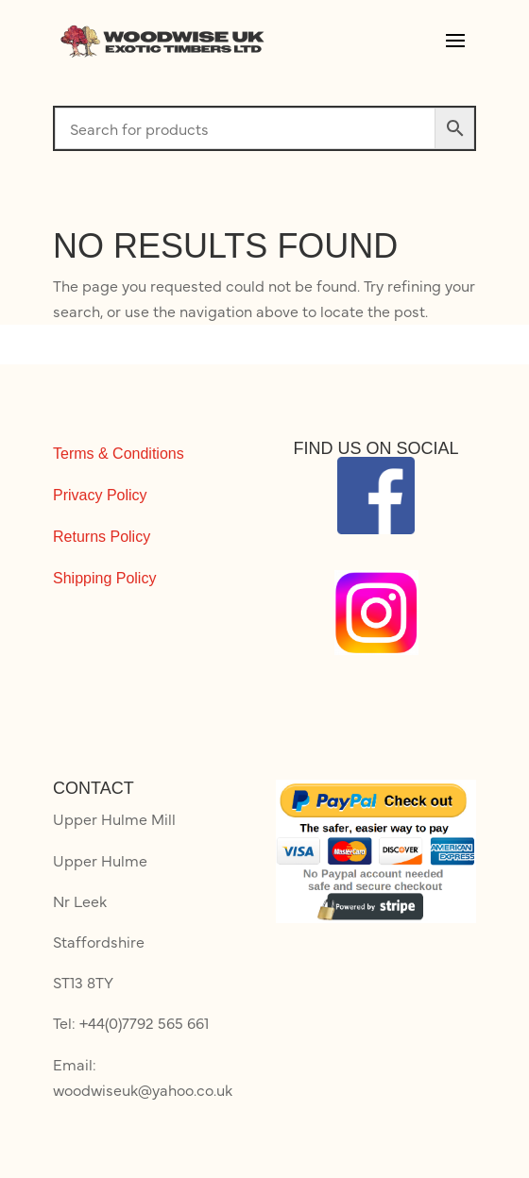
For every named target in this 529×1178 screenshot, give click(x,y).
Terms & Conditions (118, 454)
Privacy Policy (100, 495)
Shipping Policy (104, 578)
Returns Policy (101, 537)
